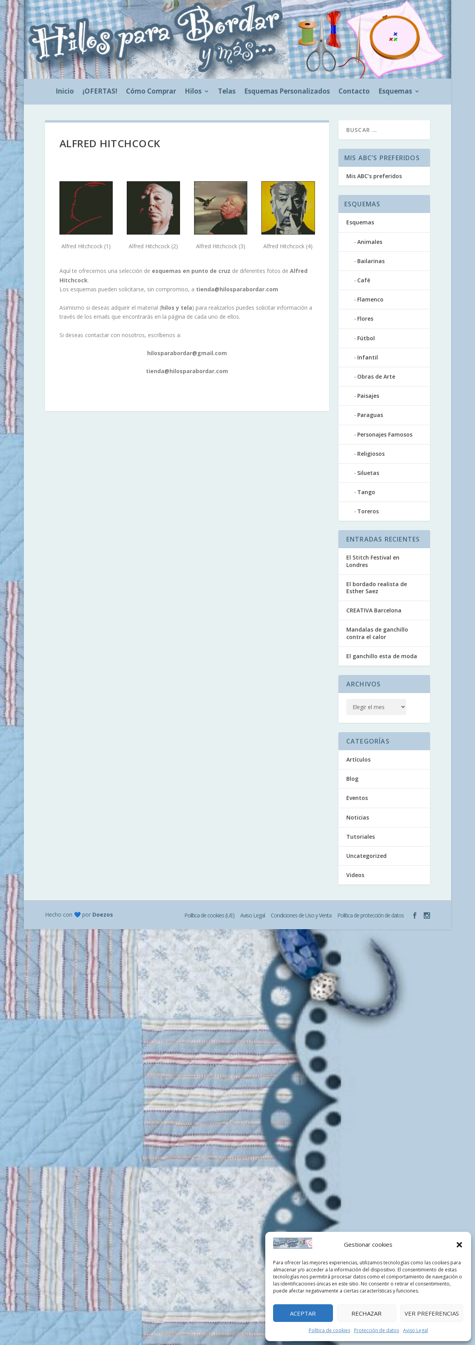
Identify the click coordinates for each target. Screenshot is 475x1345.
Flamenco (370, 299)
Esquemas (395, 92)
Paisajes (368, 395)
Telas (227, 92)
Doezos (102, 914)
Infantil (367, 357)
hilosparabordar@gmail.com (187, 353)
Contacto (354, 92)
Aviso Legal (415, 1330)
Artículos (358, 759)
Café (363, 280)
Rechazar (366, 1313)
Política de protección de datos (370, 915)
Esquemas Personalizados (287, 92)
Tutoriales (360, 836)
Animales (369, 242)
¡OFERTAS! (100, 92)
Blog (352, 778)
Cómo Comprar (151, 92)
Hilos (193, 92)
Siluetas (368, 473)
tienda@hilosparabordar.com (237, 289)
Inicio (65, 92)
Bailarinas (371, 261)
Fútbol (366, 338)
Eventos (357, 798)
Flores (365, 318)
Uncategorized (366, 855)
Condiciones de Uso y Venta (301, 915)
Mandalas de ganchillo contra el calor (377, 633)
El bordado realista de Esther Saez (376, 587)
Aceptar (303, 1313)
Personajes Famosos (384, 434)
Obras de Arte (376, 376)
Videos (355, 875)
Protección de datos (376, 1330)
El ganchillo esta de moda (381, 656)
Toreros (368, 511)
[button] (459, 1245)
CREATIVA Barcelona (373, 610)
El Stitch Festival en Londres (372, 561)
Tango (366, 492)
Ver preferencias (432, 1313)
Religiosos (371, 453)
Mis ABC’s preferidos (374, 176)
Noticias (357, 817)
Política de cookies (329, 1330)
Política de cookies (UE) (209, 915)
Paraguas (370, 415)
